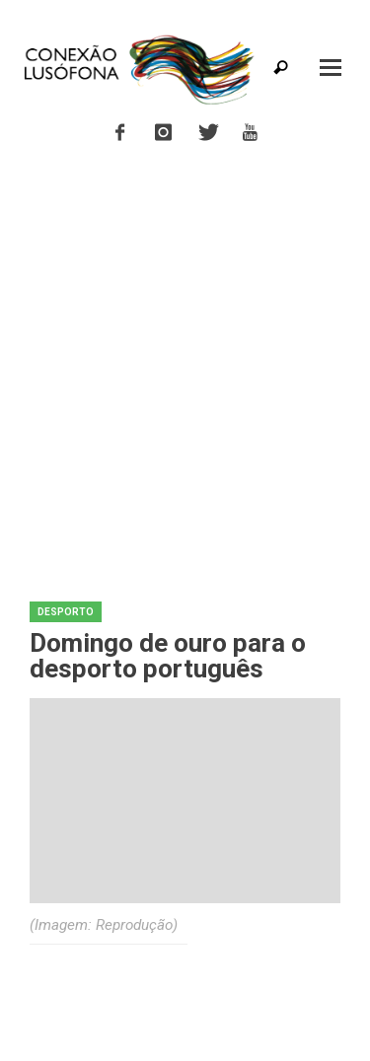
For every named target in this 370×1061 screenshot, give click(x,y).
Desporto (65, 611)
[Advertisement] (185, 364)
